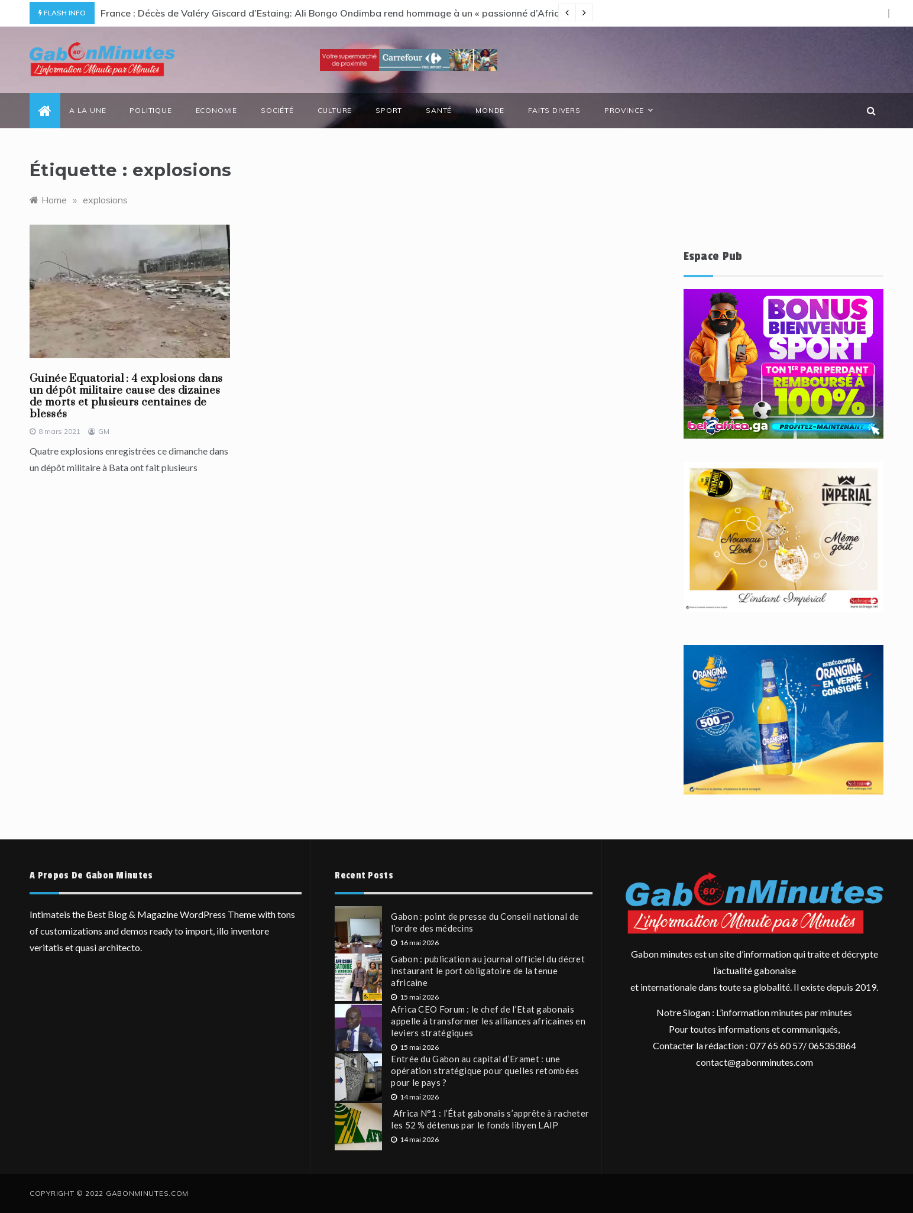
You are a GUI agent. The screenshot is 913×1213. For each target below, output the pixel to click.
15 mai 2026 (415, 997)
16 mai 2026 (415, 942)
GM (103, 431)
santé (439, 110)
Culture (335, 110)
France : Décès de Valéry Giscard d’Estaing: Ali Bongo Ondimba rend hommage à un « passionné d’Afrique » (339, 13)
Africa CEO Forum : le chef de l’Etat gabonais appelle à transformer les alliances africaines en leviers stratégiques (488, 1021)
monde (489, 110)
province (628, 110)
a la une (87, 110)
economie (216, 110)
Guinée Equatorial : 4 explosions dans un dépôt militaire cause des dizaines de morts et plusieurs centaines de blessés (126, 396)
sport (388, 110)
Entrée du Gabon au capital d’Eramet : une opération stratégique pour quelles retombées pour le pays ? (485, 1070)
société (277, 110)
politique (150, 110)
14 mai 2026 (415, 1096)
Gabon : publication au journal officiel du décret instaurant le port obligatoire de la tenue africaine (488, 970)
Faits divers (554, 110)
